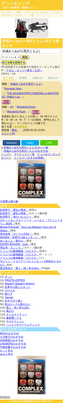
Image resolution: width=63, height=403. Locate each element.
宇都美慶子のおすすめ (13, 347)
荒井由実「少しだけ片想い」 (17, 234)
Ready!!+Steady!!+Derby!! (19, 283)
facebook (11, 142)
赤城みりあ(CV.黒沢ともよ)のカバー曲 (26, 147)
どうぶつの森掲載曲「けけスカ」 (19, 251)
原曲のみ (53, 77)
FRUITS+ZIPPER (15, 280)
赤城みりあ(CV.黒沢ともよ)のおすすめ (26, 151)
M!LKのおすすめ (9, 333)
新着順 (23, 77)
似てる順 (8, 77)
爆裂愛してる (14, 318)
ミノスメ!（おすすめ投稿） (30, 157)
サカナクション (15, 321)
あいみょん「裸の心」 (13, 240)
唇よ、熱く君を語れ (17, 307)
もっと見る (6, 350)
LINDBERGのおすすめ (13, 343)
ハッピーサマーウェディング (23, 324)
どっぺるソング (15, 3)
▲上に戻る (6, 354)
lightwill (28, 401)
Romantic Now (12, 88)
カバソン (44, 12)
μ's (11, 106)
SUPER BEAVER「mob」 (15, 244)
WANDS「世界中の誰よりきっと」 (20, 237)
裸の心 (10, 311)
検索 (25, 57)
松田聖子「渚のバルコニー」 (17, 216)
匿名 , (15, 130)
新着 (19, 13)
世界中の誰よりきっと (18, 287)
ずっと (8, 276)
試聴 (6, 101)
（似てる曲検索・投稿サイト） (19, 7)
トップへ (6, 154)
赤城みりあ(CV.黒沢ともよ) (26, 84)
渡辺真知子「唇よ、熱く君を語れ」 (20, 268)
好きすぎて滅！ (14, 300)
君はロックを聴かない (18, 304)
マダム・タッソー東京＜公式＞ (24, 70)
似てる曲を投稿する (13, 62)
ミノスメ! (56, 12)
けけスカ (10, 290)
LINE (49, 142)
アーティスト (31, 13)
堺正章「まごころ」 (11, 247)
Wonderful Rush (26, 107)
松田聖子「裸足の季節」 (14, 210)
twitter (30, 142)
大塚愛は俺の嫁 (9, 201)
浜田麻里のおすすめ (11, 340)
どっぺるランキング (49, 154)
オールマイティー (16, 314)
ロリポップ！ (45, 401)
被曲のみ (38, 77)
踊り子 (8, 294)
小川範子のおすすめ (11, 336)
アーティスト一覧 (24, 154)
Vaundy (9, 297)
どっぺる (6, 13)
